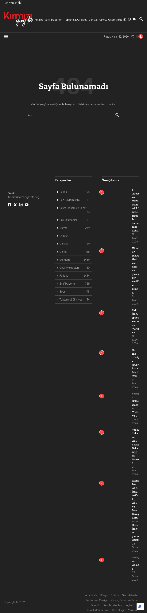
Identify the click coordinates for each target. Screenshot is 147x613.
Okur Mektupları (112, 605)
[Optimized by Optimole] (140, 606)
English (129, 605)
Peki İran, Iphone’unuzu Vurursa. (135, 321)
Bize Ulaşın (118, 610)
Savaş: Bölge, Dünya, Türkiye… (135, 404)
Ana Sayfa (91, 595)
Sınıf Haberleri (53, 19)
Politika (39, 19)
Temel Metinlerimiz (98, 610)
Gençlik (93, 19)
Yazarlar (133, 610)
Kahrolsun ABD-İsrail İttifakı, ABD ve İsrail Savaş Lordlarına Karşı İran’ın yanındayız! (135, 510)
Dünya (104, 595)
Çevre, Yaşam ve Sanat (112, 19)
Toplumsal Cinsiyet (75, 19)
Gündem (27, 19)
